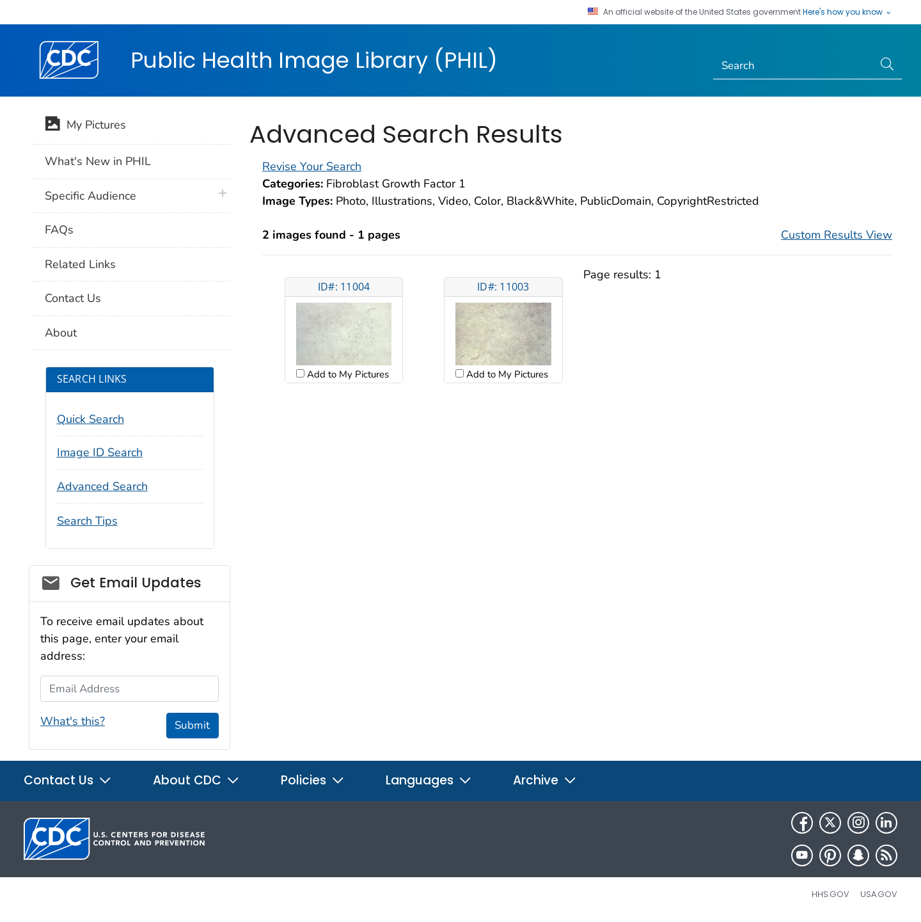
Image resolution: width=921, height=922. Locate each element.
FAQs (59, 229)
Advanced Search (102, 486)
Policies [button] (313, 780)
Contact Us (73, 298)
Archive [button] (545, 780)
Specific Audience (90, 195)
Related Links (80, 264)
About (61, 332)
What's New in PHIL (98, 161)
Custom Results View (836, 234)
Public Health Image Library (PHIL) (314, 60)
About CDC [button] (196, 780)
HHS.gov (830, 894)
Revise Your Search (311, 166)
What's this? (72, 721)
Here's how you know (847, 12)
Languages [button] (429, 780)
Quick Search (90, 419)
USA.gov (878, 894)
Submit (192, 725)
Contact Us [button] (68, 780)
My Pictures (85, 126)
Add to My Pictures (346, 374)
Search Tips (87, 521)
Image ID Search (100, 452)
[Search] (793, 66)
